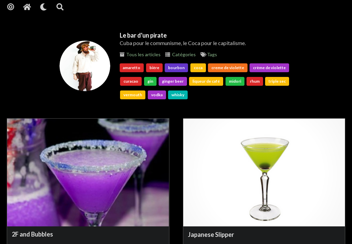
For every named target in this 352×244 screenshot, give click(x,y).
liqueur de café (206, 81)
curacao (130, 81)
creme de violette (227, 67)
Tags (209, 54)
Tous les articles (140, 54)
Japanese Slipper (211, 234)
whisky (177, 94)
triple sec (277, 81)
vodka (157, 94)
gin (150, 81)
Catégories (180, 54)
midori (235, 81)
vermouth (132, 94)
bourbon (176, 67)
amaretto (131, 67)
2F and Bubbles (32, 234)
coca (198, 67)
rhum (255, 81)
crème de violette (269, 67)
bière (154, 67)
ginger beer (173, 81)
